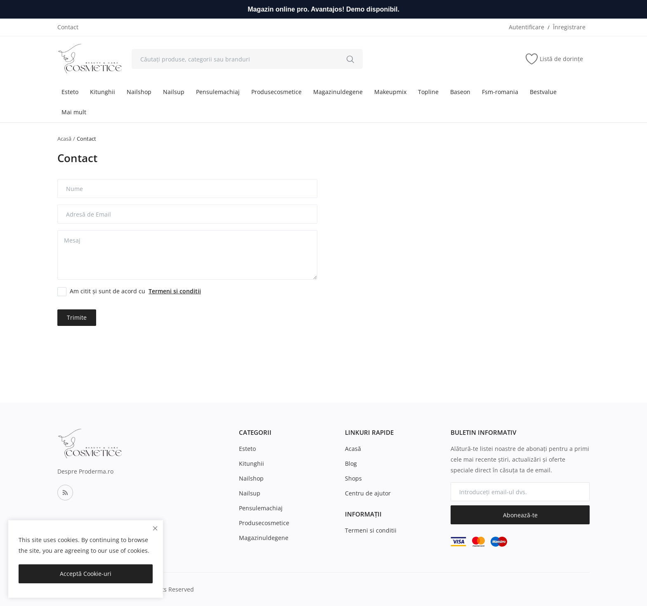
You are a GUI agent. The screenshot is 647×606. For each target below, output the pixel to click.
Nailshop (139, 92)
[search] (350, 59)
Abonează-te (520, 515)
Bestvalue (543, 92)
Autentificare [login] (526, 27)
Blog (351, 463)
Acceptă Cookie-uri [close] (85, 574)
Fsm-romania (500, 92)
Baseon (460, 92)
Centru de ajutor (368, 493)
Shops (353, 478)
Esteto (69, 92)
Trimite (77, 317)
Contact (67, 27)
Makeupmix (390, 92)
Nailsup (173, 92)
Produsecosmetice (276, 92)
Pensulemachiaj (218, 92)
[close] (155, 528)
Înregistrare (569, 27)
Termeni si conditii (371, 530)
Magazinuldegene (338, 92)
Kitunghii (102, 92)
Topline (428, 92)
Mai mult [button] (73, 112)
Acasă (64, 138)
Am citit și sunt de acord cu (135, 291)
